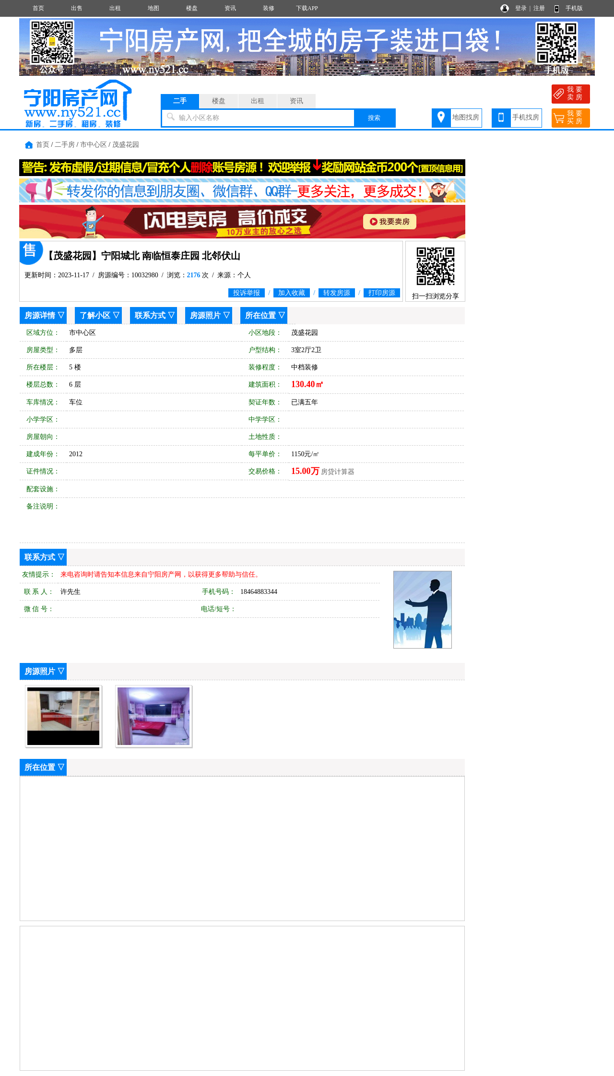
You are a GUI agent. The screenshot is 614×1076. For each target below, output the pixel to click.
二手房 (65, 144)
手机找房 (525, 117)
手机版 (574, 8)
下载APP (307, 8)
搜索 (374, 117)
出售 (77, 8)
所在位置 (260, 315)
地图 (153, 8)
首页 (38, 8)
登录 (521, 8)
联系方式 (150, 315)
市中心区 (93, 144)
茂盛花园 (125, 144)
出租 (115, 8)
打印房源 (381, 292)
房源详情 (39, 315)
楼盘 (192, 8)
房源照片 (205, 315)
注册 (539, 8)
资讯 (230, 8)
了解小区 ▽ (100, 315)
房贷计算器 (337, 471)
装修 (268, 8)
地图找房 (465, 117)
